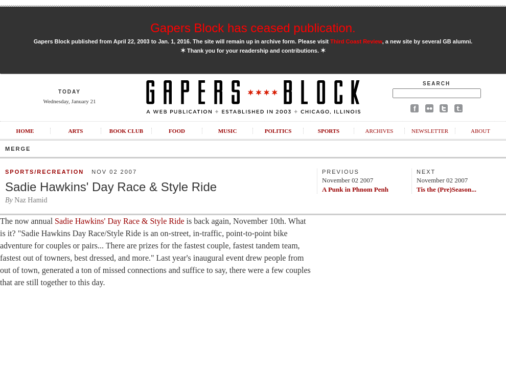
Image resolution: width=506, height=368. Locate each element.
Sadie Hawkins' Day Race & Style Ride (111, 187)
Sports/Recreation (44, 172)
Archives (379, 131)
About (480, 131)
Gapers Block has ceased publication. (253, 28)
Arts (75, 131)
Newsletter (429, 131)
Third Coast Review (356, 41)
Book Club (126, 131)
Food (177, 131)
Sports (328, 131)
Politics (278, 131)
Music (227, 131)
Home (25, 131)
